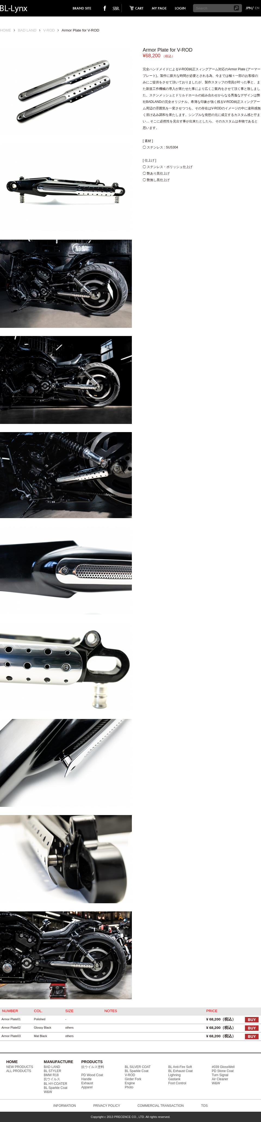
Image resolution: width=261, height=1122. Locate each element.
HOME (5, 30)
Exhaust (87, 1083)
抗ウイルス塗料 (92, 1067)
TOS (204, 1106)
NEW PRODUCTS (19, 1067)
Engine (130, 1083)
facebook (104, 8)
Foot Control (177, 1083)
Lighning (174, 1075)
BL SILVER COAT (138, 1067)
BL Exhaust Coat (180, 1071)
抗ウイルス (52, 1079)
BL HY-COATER (55, 1084)
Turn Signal (220, 1075)
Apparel (86, 1087)
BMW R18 (51, 1075)
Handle (86, 1079)
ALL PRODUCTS (18, 1071)
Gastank (174, 1079)
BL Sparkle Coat (55, 1088)
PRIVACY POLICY (106, 1106)
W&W (48, 1092)
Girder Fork (133, 1079)
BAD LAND (27, 30)
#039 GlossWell (223, 1067)
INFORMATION (64, 1106)
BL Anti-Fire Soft (180, 1067)
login (180, 8)
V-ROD (49, 30)
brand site (82, 8)
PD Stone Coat (223, 1071)
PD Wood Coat (92, 1075)
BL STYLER (52, 1071)
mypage (159, 8)
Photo (129, 1087)
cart (135, 8)
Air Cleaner (220, 1079)
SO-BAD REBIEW (116, 8)
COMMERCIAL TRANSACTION (161, 1106)
